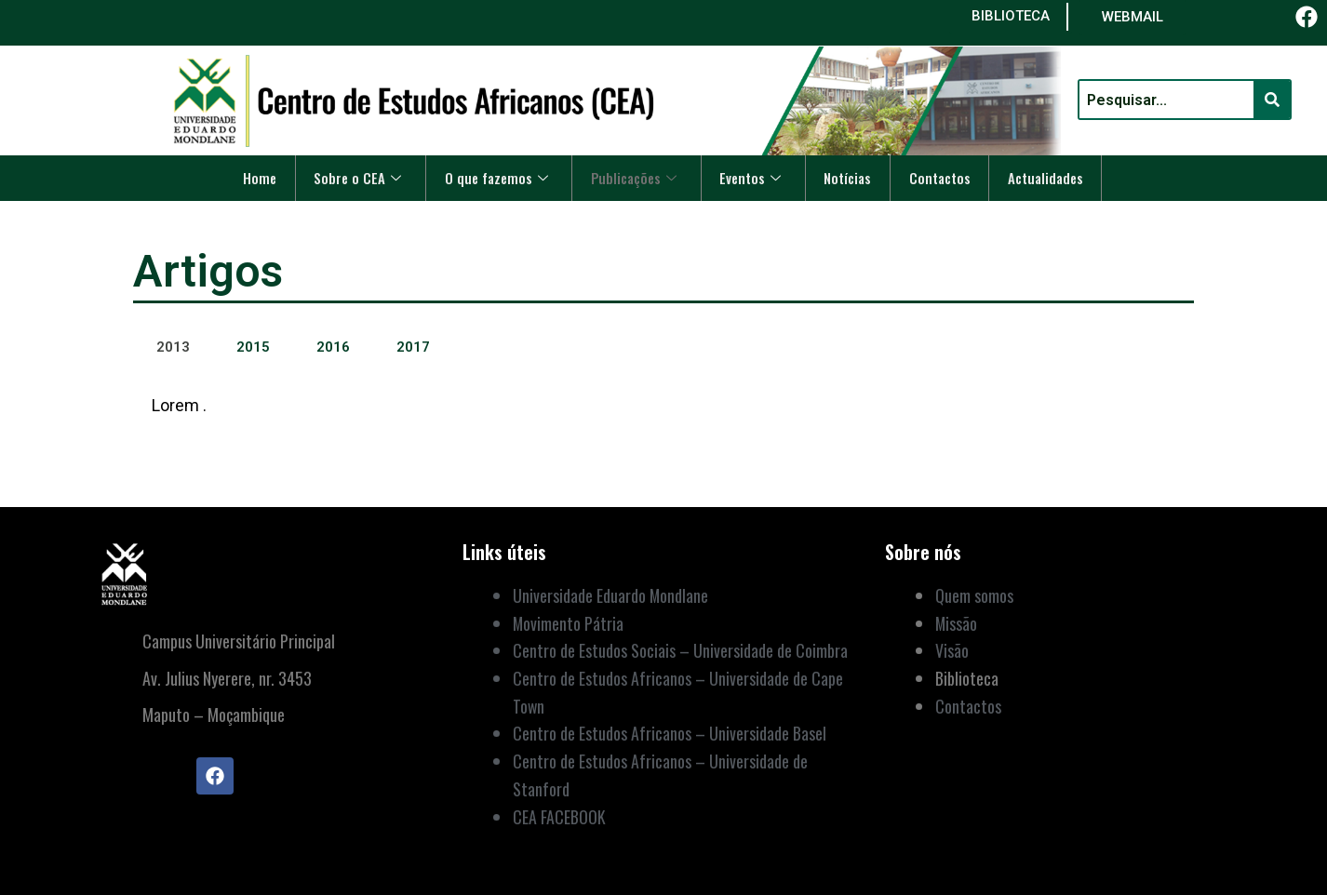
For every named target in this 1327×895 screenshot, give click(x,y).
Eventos (752, 177)
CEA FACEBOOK (559, 817)
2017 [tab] (413, 347)
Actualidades (1053, 177)
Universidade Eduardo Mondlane (611, 595)
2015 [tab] (253, 347)
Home (252, 177)
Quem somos (974, 595)
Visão (952, 650)
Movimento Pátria (568, 623)
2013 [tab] (173, 347)
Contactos (945, 177)
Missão (956, 623)
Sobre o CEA (351, 177)
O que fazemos (492, 177)
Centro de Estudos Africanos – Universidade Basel (669, 733)
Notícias (851, 177)
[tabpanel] (663, 418)
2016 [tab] (333, 347)
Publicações (633, 177)
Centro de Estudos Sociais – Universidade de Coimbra (680, 650)
